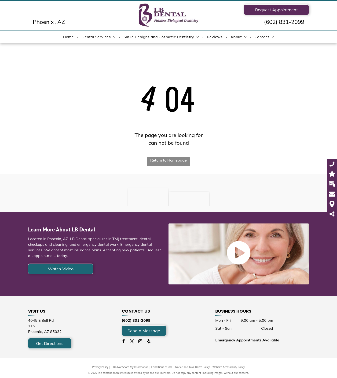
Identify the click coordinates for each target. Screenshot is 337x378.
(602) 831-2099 (284, 21)
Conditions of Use (161, 367)
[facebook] (124, 342)
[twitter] (132, 342)
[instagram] (140, 342)
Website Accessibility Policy (228, 367)
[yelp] (149, 342)
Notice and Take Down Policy (192, 367)
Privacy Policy (100, 367)
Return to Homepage (168, 160)
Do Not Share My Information (131, 367)
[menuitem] (68, 36)
